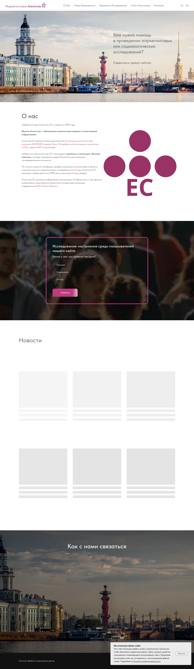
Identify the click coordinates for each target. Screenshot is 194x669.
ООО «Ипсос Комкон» (46, 186)
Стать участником (140, 5)
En (182, 5)
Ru (187, 5)
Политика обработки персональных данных (37, 661)
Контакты (159, 5)
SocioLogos (76, 170)
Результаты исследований (113, 5)
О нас (66, 5)
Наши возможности (84, 5)
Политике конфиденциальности (146, 661)
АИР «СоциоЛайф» (46, 147)
